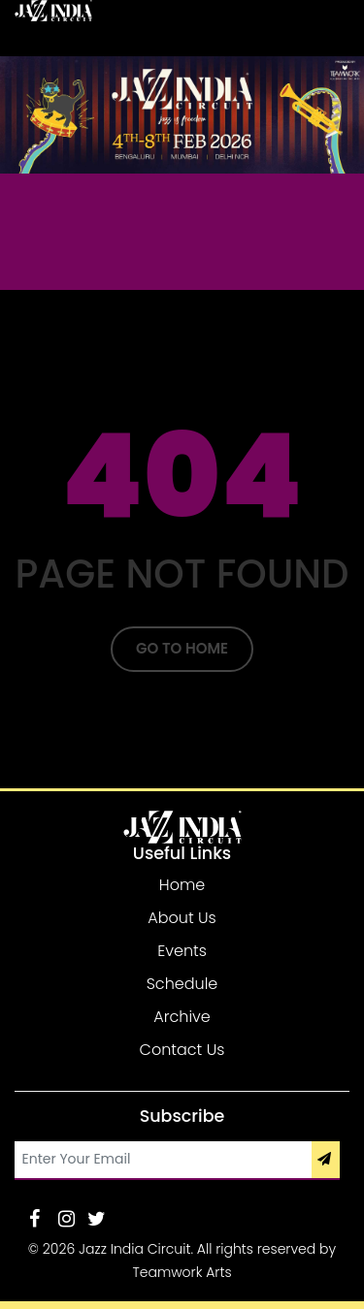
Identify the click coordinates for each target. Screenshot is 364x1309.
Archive (182, 1017)
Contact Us (182, 1049)
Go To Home (182, 648)
